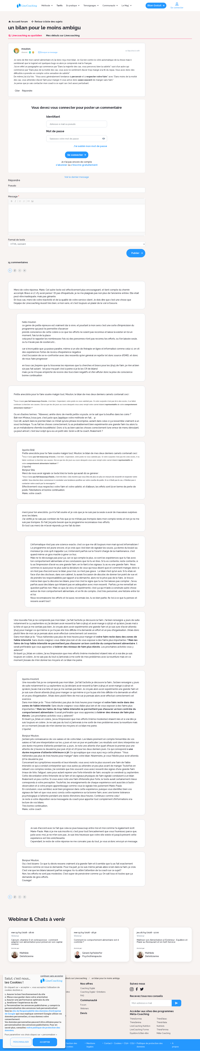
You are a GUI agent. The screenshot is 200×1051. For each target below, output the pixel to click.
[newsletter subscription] (176, 1003)
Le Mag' (125, 5)
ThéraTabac (162, 1019)
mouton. (26, 49)
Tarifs (59, 5)
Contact (108, 1043)
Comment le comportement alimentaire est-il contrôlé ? (96, 941)
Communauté (108, 5)
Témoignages (89, 5)
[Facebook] (137, 989)
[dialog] (34, 1011)
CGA (126, 1043)
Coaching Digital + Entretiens (93, 992)
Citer (17, 90)
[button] (11, 201)
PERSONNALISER (21, 1042)
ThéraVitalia (162, 1022)
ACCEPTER (45, 1042)
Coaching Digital (87, 988)
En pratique (71, 5)
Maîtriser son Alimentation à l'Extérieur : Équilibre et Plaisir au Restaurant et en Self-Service (162, 941)
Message (13, 196)
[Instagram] (131, 989)
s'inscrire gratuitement (84, 165)
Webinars (84, 1008)
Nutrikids (160, 1026)
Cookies (118, 1043)
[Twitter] (142, 989)
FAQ (82, 995)
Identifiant (53, 116)
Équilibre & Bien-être (139, 1033)
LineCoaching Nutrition (140, 1026)
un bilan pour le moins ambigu (106, 978)
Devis (83, 1013)
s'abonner (61, 165)
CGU (132, 1043)
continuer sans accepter (51, 976)
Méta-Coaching (163, 1033)
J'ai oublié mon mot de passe (90, 146)
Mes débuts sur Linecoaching (73, 978)
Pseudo (12, 185)
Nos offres (86, 983)
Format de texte (16, 239)
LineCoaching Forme (139, 1029)
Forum (83, 1005)
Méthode (46, 5)
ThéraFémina (162, 1029)
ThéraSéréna (135, 1022)
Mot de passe (55, 131)
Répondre (27, 90)
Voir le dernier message (76, 177)
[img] (103, 138)
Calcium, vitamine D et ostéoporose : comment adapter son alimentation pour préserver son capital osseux (36, 942)
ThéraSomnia (136, 1019)
